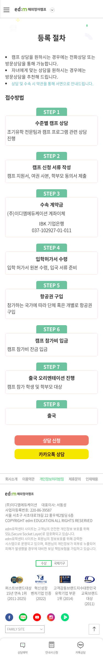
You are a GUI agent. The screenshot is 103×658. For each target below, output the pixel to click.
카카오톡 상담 (52, 454)
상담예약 (22, 652)
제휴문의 (75, 478)
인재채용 (92, 478)
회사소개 (11, 478)
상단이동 (94, 629)
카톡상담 (80, 652)
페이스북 (9, 617)
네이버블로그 (51, 617)
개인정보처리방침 (52, 478)
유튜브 (37, 617)
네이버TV (65, 617)
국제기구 (59, 563)
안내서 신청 (51, 652)
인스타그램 (23, 617)
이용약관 (28, 478)
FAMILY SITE (16, 629)
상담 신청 (51, 440)
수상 (43, 563)
